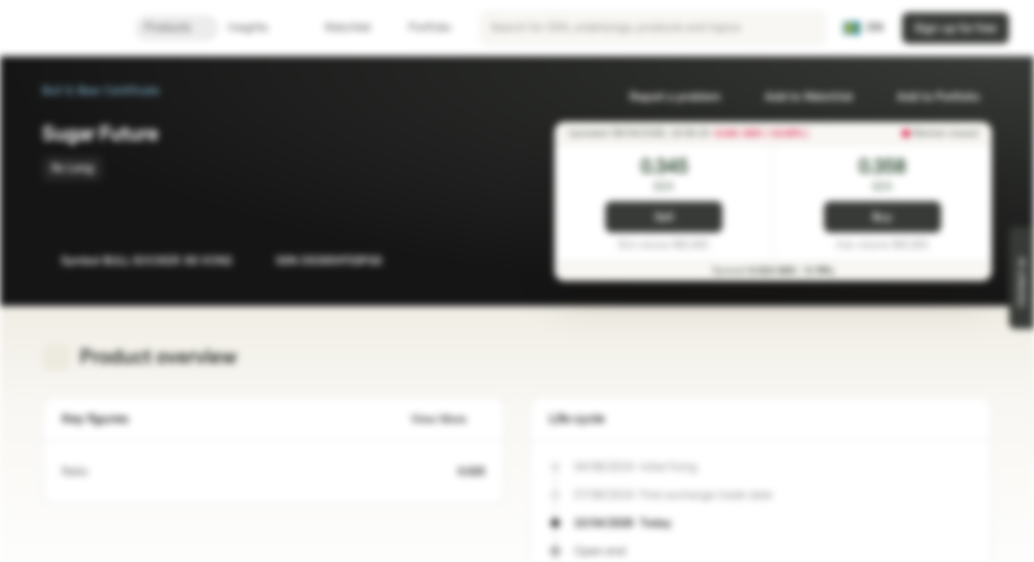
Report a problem (666, 97)
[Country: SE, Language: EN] (863, 28)
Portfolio (420, 27)
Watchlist (338, 27)
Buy (882, 217)
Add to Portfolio (928, 97)
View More (448, 419)
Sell (664, 217)
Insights (257, 27)
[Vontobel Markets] (67, 28)
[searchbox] (653, 28)
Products (176, 27)
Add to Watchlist (799, 97)
